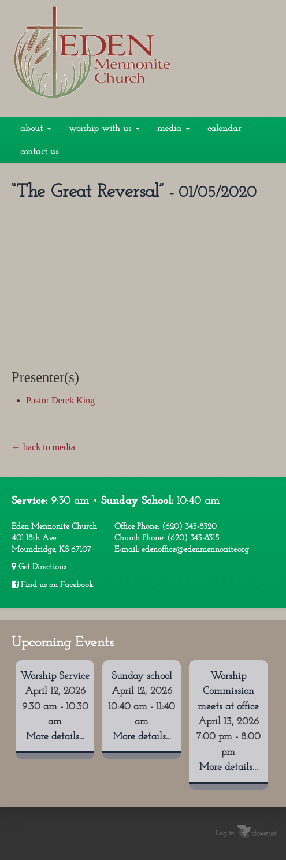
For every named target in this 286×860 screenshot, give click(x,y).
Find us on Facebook (52, 584)
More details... (55, 737)
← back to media (43, 447)
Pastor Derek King (60, 400)
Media (173, 128)
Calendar (224, 128)
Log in (225, 832)
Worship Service (55, 676)
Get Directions (39, 566)
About (35, 128)
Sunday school (142, 676)
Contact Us (39, 151)
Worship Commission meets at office (228, 691)
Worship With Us (104, 128)
